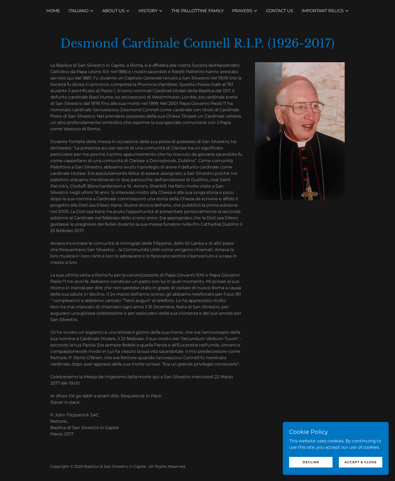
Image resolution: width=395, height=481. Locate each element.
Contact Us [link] (279, 10)
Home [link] (53, 10)
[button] (81, 11)
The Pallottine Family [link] (197, 10)
